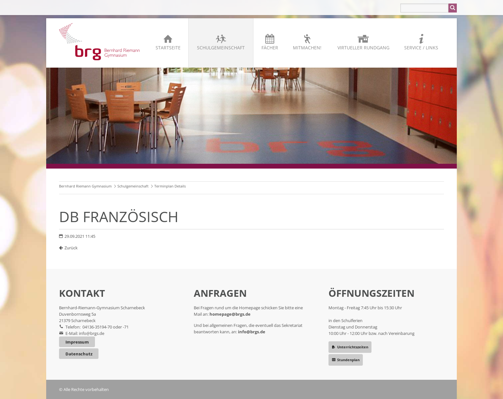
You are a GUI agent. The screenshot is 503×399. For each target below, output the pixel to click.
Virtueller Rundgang (363, 48)
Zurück (71, 248)
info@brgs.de (91, 333)
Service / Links (421, 48)
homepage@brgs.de (230, 314)
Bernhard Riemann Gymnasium (85, 186)
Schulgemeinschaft (221, 48)
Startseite (168, 48)
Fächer (269, 48)
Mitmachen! (307, 48)
